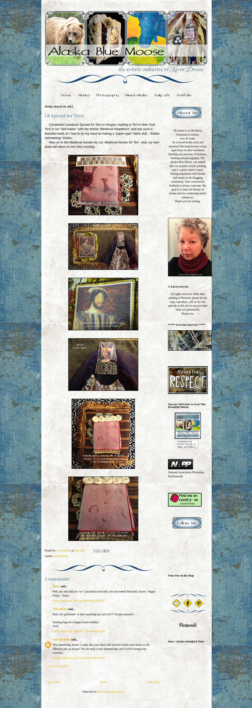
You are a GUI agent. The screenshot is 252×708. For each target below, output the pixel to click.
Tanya (56, 586)
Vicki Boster (59, 609)
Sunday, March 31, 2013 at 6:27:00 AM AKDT (78, 657)
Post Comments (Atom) (111, 691)
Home (103, 682)
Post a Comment (58, 666)
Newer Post (53, 682)
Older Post (153, 682)
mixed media (61, 556)
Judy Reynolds (61, 639)
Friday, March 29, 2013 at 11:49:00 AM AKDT (78, 631)
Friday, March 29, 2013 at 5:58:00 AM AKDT (78, 600)
